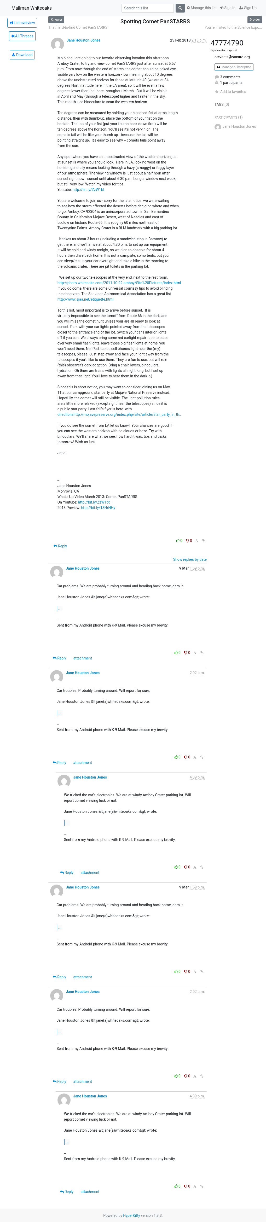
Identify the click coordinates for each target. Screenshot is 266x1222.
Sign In (227, 8)
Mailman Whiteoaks (31, 8)
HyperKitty (131, 1215)
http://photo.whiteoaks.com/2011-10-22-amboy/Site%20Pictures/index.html (119, 283)
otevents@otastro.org (232, 57)
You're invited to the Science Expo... (233, 27)
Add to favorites (230, 92)
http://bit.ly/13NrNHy (98, 508)
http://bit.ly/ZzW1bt (89, 190)
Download (22, 55)
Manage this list (202, 8)
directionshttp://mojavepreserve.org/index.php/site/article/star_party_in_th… (119, 414)
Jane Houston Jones (83, 40)
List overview (22, 23)
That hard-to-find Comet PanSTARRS (77, 27)
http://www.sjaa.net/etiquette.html (85, 299)
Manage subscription (234, 67)
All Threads (22, 36)
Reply (60, 546)
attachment (82, 658)
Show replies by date (190, 559)
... (60, 608)
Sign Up (248, 8)
